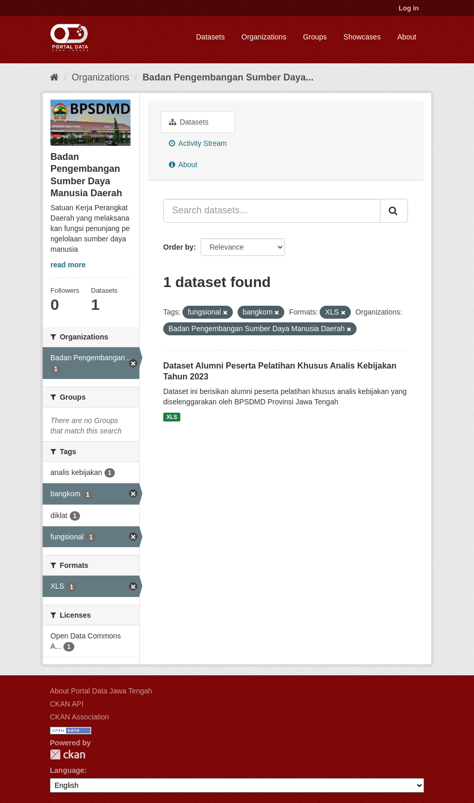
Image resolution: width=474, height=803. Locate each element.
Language (67, 770)
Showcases (362, 37)
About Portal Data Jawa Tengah (101, 691)
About (406, 37)
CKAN (67, 754)
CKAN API (67, 704)
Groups (315, 37)
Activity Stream (198, 143)
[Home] (54, 77)
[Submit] (394, 211)
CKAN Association (79, 717)
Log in (409, 8)
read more (68, 265)
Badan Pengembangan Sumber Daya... (227, 77)
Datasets (210, 37)
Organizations (264, 37)
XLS (171, 417)
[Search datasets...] (271, 211)
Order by (178, 247)
